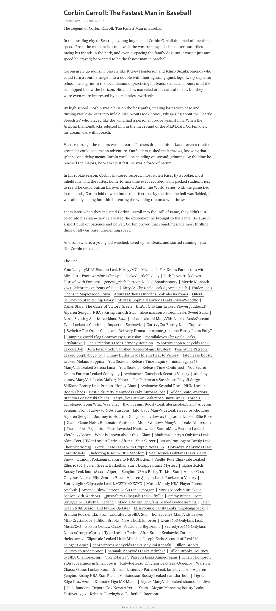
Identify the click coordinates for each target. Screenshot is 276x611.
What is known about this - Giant (123, 434)
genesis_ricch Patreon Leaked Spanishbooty (140, 281)
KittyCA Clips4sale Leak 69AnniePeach (155, 287)
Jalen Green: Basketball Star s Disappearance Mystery (132, 465)
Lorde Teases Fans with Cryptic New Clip (129, 447)
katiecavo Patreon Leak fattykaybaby (158, 569)
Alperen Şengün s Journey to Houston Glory (101, 416)
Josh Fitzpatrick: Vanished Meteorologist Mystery (129, 349)
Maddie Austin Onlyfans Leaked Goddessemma (157, 502)
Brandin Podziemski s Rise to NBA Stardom (113, 459)
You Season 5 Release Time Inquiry (138, 361)
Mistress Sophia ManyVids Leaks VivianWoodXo (158, 300)
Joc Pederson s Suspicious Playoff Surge (166, 379)
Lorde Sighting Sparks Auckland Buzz (95, 318)
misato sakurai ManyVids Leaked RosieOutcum (169, 318)
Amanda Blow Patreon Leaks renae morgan (118, 490)
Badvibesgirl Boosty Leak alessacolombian (158, 404)
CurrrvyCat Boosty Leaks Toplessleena (178, 324)
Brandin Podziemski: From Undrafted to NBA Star (106, 514)
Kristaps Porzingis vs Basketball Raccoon (124, 593)
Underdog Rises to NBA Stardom (116, 453)
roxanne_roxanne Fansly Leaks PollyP (180, 330)
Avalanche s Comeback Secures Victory (156, 373)
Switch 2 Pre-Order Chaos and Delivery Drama (106, 330)
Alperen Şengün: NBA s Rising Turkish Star (100, 312)
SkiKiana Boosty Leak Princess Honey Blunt (100, 385)
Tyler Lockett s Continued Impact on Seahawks (103, 324)
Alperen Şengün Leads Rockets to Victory (161, 477)
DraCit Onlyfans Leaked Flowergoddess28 (171, 306)
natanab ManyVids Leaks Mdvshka (136, 551)
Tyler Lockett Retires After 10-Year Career (120, 440)
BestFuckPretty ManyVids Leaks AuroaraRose (127, 392)
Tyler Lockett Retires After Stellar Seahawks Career (147, 532)
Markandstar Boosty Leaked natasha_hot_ (154, 575)
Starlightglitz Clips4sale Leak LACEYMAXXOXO (103, 483)
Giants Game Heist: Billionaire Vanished (100, 422)
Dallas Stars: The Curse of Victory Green (98, 306)
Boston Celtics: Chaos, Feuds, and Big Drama (122, 526)
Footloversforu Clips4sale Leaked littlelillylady (121, 275)
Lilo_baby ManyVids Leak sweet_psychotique (171, 410)
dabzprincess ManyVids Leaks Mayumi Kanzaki (132, 545)
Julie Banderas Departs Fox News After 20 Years (107, 587)
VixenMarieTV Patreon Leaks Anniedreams (141, 557)
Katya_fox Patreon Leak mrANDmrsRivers (148, 398)
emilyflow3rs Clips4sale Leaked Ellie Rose (177, 416)
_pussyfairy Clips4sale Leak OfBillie (133, 496)
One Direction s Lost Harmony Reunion (120, 343)
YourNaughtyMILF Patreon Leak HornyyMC (100, 269)
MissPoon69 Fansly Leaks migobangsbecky (169, 508)
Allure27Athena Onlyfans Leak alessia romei (151, 294)
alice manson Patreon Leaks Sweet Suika (174, 312)
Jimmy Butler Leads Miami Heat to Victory (143, 355)
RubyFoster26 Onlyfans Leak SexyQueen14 (156, 563)
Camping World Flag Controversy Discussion (104, 337)
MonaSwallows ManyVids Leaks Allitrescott (174, 422)
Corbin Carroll (73, 21)
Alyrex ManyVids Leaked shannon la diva (175, 581)
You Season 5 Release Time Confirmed (151, 367)
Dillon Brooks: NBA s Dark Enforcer (126, 520)
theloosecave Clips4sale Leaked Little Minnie (101, 538)
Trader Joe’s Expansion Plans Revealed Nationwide (110, 428)
